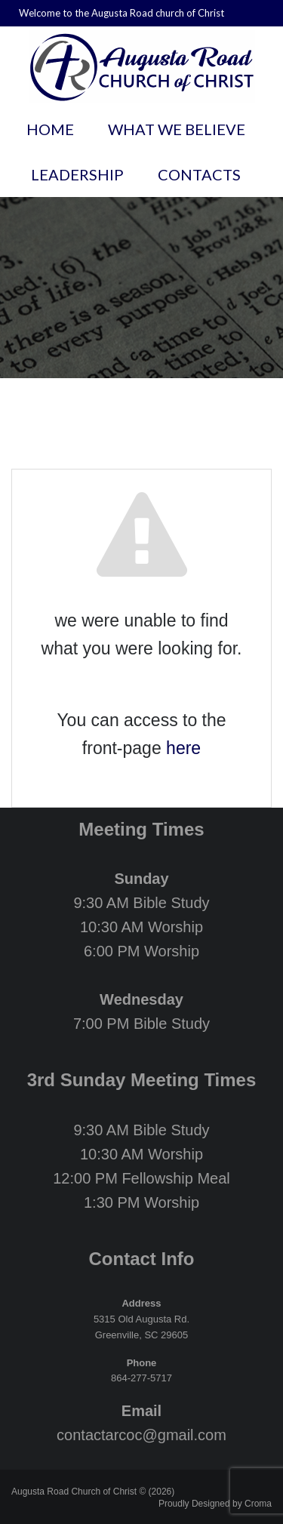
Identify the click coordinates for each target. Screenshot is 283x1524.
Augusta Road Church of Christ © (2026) (92, 1491)
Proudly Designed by (215, 1503)
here (183, 748)
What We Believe (176, 129)
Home (50, 129)
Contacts (199, 174)
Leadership (77, 174)
